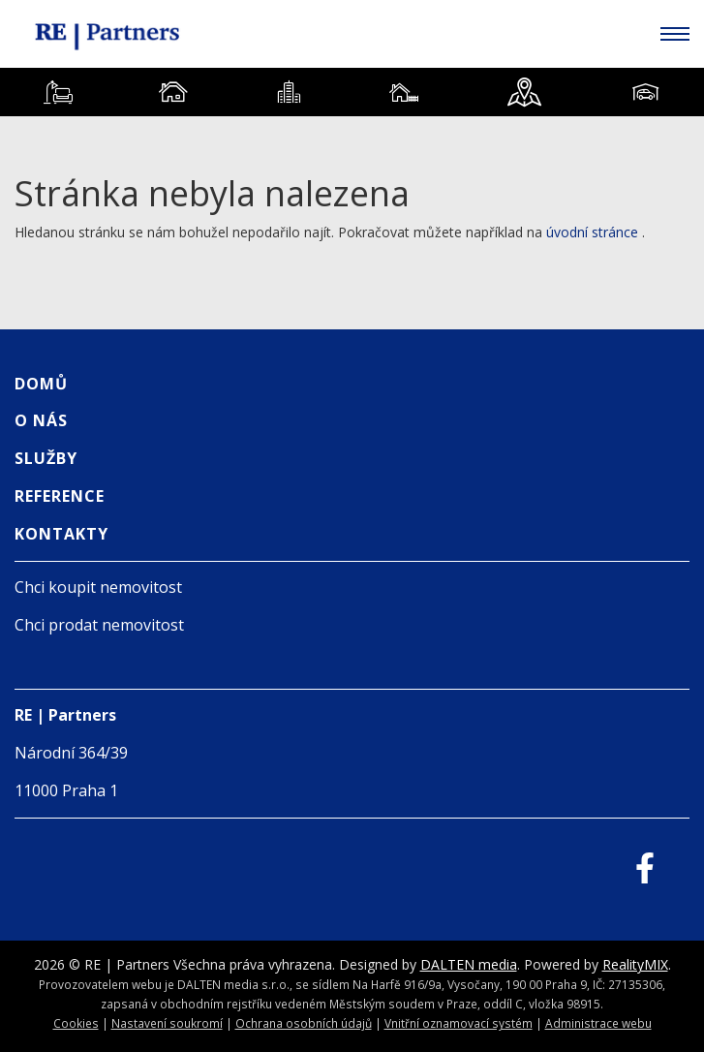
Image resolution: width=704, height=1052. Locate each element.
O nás (41, 420)
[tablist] (352, 92)
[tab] (57, 92)
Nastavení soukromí (167, 1023)
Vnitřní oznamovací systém (458, 1023)
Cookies (76, 1023)
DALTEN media (468, 964)
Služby (46, 458)
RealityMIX (635, 964)
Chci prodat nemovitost (99, 624)
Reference (60, 496)
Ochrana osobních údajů (303, 1023)
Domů (41, 383)
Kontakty (61, 533)
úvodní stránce (592, 232)
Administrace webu (598, 1023)
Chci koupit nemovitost (98, 587)
